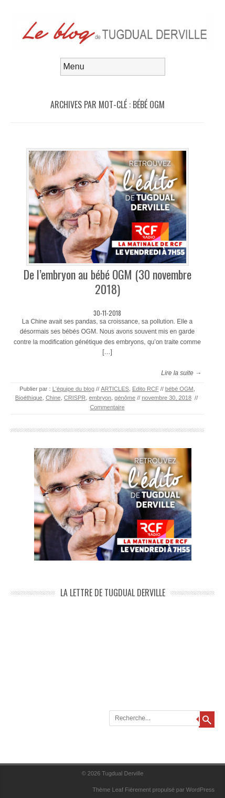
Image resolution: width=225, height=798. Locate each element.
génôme (124, 398)
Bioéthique (28, 398)
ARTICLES (115, 389)
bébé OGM (179, 389)
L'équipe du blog (73, 389)
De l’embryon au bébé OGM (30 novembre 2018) (107, 282)
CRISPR (75, 398)
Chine (53, 398)
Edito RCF (145, 389)
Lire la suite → (181, 373)
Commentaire (107, 407)
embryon (100, 398)
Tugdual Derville (122, 773)
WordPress (200, 789)
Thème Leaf (107, 789)
